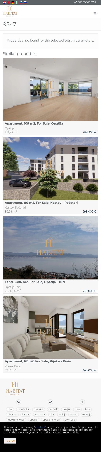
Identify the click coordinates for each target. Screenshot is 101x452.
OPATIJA (34, 419)
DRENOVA (38, 409)
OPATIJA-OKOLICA (51, 419)
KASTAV (26, 414)
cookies (40, 427)
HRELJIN (66, 409)
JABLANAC (12, 414)
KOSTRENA (40, 414)
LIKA (52, 414)
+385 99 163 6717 (85, 2)
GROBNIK (53, 409)
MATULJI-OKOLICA (16, 419)
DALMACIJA (23, 409)
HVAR (77, 409)
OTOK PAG (70, 419)
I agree (10, 440)
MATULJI (86, 414)
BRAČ (10, 409)
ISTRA (87, 409)
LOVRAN (73, 414)
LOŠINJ (62, 414)
